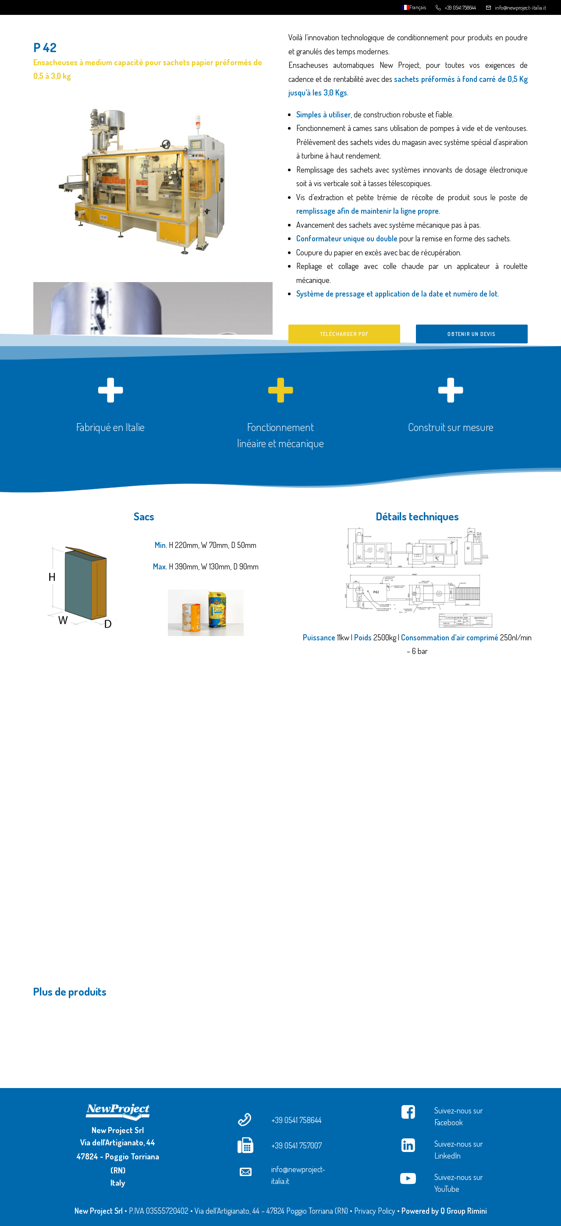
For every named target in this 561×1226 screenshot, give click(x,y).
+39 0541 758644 (460, 7)
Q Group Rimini (463, 1210)
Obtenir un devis (471, 334)
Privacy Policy (374, 1210)
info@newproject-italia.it (520, 7)
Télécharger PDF (344, 334)
